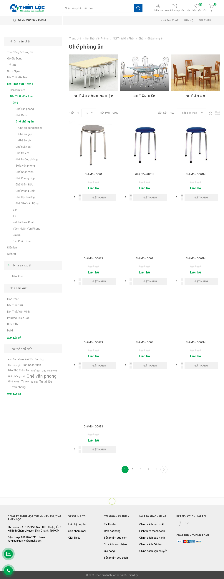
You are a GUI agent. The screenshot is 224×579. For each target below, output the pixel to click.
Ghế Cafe (21, 115)
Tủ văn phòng (17, 387)
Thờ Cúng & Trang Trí (20, 52)
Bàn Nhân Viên (31, 365)
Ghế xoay (13, 381)
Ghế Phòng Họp (25, 178)
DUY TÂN (12, 324)
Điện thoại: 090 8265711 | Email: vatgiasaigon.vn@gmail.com (27, 539)
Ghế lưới (35, 370)
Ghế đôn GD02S (93, 342)
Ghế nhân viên (49, 370)
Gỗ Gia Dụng (14, 58)
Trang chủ (75, 38)
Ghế (15, 102)
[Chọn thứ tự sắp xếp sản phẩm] (191, 113)
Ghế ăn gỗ (195, 96)
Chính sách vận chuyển (153, 551)
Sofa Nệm (13, 71)
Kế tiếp (163, 469)
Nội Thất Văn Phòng (20, 83)
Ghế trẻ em (22, 153)
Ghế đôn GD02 (144, 258)
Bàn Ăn (12, 359)
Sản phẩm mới (77, 531)
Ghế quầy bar (23, 146)
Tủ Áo (25, 381)
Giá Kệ (17, 235)
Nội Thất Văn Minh (18, 311)
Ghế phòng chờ (16, 376)
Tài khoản (158, 10)
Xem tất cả (14, 337)
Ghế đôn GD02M (195, 258)
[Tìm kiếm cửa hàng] (97, 8)
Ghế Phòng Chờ (25, 191)
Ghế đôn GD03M (195, 342)
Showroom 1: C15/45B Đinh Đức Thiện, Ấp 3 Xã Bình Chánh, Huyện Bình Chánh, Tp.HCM (34, 529)
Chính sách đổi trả (150, 544)
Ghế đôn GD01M (195, 174)
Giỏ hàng (109, 551)
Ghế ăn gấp (144, 96)
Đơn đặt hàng (112, 531)
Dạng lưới (210, 113)
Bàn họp (39, 359)
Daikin (10, 330)
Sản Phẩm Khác (22, 241)
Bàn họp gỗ (14, 365)
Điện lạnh (12, 247)
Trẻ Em (11, 65)
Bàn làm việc (17, 90)
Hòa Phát (18, 276)
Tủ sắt (34, 381)
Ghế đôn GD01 (93, 174)
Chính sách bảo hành (152, 537)
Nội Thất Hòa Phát (22, 96)
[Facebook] (180, 524)
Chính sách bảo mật (151, 524)
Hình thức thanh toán (152, 531)
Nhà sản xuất (22, 265)
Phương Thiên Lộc (18, 318)
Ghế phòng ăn (25, 121)
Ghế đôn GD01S (93, 258)
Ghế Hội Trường (25, 197)
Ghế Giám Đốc (24, 184)
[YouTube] (187, 524)
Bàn (15, 209)
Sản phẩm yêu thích (116, 557)
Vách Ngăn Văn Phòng (26, 228)
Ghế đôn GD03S (93, 426)
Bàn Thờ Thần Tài (18, 370)
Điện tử (11, 254)
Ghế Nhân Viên (25, 172)
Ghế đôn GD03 (144, 342)
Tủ (14, 216)
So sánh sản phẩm (175, 10)
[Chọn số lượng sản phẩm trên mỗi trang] (89, 113)
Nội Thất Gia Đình (17, 77)
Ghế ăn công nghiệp (93, 96)
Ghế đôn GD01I (144, 174)
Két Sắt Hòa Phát (23, 222)
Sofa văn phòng (25, 165)
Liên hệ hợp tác (77, 524)
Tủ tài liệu (45, 381)
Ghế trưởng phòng (27, 159)
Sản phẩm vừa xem (115, 537)
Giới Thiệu (74, 537)
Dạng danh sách (217, 113)
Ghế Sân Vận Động (27, 203)
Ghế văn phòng (25, 109)
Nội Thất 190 (15, 305)
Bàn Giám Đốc (25, 359)
